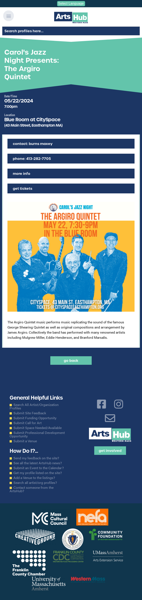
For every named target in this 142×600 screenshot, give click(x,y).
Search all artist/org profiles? (35, 482)
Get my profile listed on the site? (37, 472)
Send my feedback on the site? (36, 458)
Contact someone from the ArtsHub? (32, 489)
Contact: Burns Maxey (32, 143)
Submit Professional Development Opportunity (37, 434)
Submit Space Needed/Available (37, 427)
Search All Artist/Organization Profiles (34, 406)
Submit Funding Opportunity (35, 418)
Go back (71, 360)
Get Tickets (22, 188)
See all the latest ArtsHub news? (37, 463)
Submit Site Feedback (29, 413)
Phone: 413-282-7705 (32, 158)
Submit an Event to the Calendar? (38, 468)
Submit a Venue (25, 441)
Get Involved (110, 450)
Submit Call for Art (27, 423)
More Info (21, 173)
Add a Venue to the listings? (34, 477)
